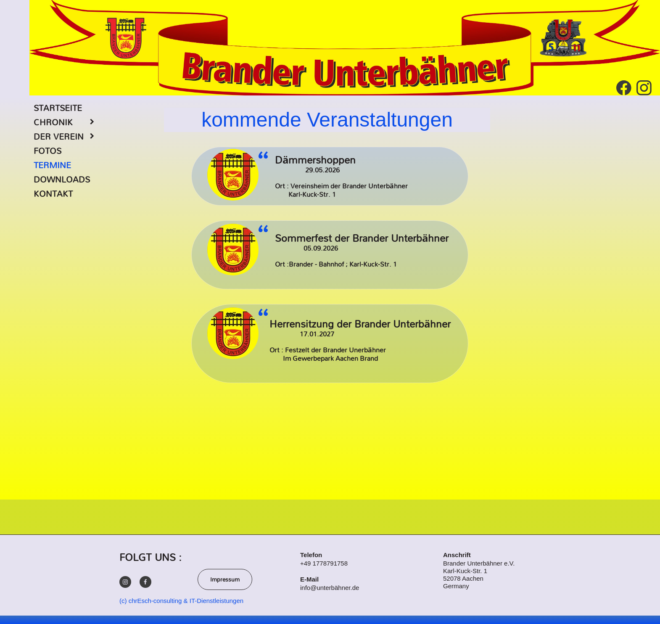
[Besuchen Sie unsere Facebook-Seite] (623, 87)
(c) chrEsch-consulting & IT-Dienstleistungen (181, 600)
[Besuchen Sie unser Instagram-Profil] (644, 87)
